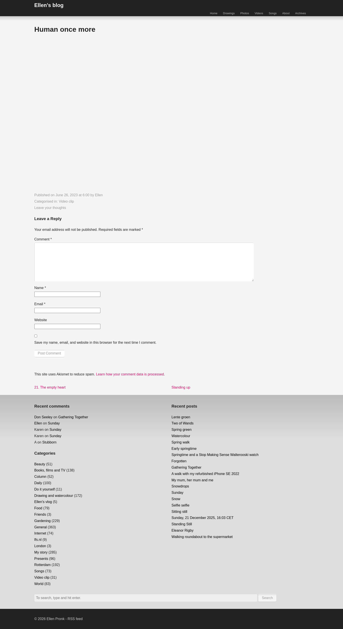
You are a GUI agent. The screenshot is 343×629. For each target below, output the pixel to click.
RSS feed (75, 619)
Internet (40, 533)
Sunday (54, 423)
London (40, 546)
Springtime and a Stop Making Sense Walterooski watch (215, 455)
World (39, 584)
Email (40, 304)
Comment (43, 239)
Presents (41, 559)
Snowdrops (180, 486)
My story (40, 552)
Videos (259, 13)
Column (40, 476)
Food (38, 508)
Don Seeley (43, 417)
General (40, 527)
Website (40, 320)
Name (40, 288)
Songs (272, 13)
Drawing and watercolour (53, 496)
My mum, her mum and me (192, 480)
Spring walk (181, 442)
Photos (244, 13)
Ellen (99, 195)
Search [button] (267, 598)
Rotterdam (42, 565)
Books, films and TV (49, 470)
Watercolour (181, 436)
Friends (40, 514)
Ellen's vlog (43, 502)
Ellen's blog (49, 5)
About (285, 13)
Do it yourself (44, 489)
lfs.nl (38, 539)
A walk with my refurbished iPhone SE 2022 (205, 474)
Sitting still (179, 511)
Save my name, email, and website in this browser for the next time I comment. (95, 342)
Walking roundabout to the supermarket (202, 537)
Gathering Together (73, 417)
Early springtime (184, 448)
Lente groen (181, 417)
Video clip (66, 201)
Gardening (42, 521)
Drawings (229, 13)
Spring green (182, 429)
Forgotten (179, 461)
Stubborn (49, 442)
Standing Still (182, 524)
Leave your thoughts (50, 208)
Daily (38, 483)
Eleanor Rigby (183, 530)
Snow (176, 499)
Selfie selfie (180, 505)
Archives (300, 13)
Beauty (39, 464)
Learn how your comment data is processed (130, 374)
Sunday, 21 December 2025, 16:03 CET (202, 518)
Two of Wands (183, 423)
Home (213, 13)
